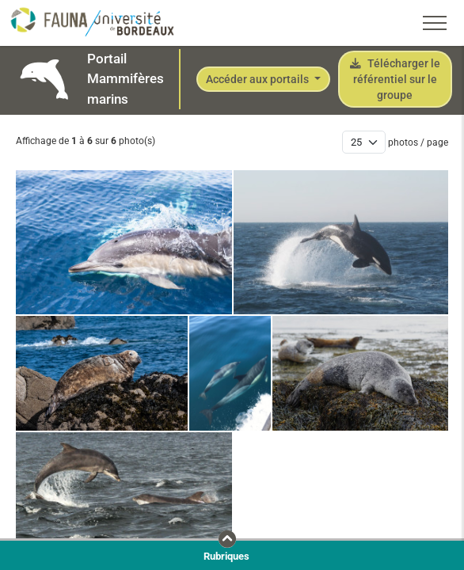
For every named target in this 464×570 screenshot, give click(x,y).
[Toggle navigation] (434, 23)
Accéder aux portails (258, 79)
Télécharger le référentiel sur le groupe (395, 79)
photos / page (418, 142)
